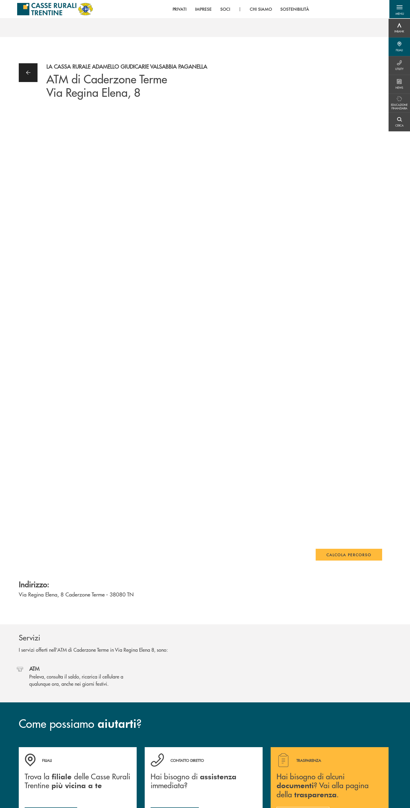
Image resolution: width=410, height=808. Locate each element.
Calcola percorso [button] (348, 554)
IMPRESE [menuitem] (202, 9)
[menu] (239, 9)
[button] (399, 9)
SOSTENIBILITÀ (293, 9)
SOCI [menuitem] (224, 9)
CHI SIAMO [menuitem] (259, 9)
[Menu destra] (399, 28)
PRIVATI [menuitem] (178, 9)
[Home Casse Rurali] (55, 9)
